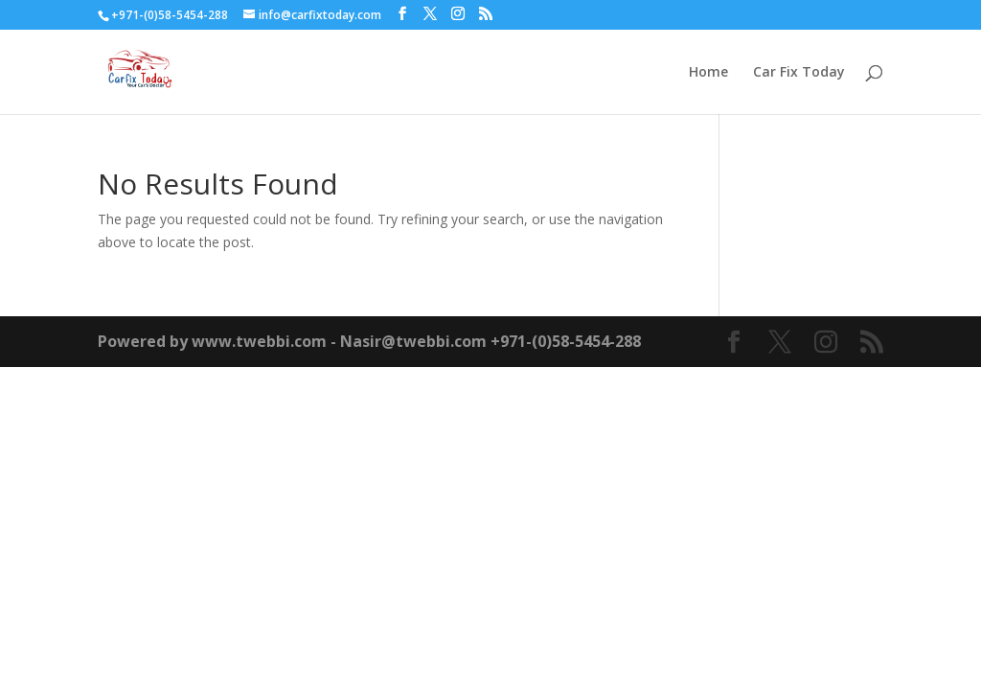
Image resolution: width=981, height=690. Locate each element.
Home (708, 72)
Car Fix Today (799, 72)
